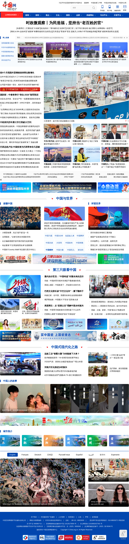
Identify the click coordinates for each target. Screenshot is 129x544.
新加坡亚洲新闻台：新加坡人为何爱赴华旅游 (109, 302)
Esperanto (115, 455)
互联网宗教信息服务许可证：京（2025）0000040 (64, 526)
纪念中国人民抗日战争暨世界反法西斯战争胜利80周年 (22, 177)
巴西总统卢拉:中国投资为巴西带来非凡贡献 (20, 147)
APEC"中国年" (69, 177)
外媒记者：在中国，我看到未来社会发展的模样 (63, 295)
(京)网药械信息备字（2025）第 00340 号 (99, 526)
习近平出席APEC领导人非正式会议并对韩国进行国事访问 (53, 174)
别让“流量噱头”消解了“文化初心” (13, 227)
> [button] (126, 38)
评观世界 (96, 203)
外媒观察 (5, 295)
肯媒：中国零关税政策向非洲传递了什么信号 (62, 310)
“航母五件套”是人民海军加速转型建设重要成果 (18, 81)
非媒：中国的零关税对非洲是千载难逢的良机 (62, 281)
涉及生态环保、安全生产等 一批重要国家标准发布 (20, 99)
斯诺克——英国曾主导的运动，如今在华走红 (109, 306)
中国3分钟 (77, 141)
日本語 (50, 455)
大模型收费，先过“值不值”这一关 (15, 233)
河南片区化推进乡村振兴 (55, 367)
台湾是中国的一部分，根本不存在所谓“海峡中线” (19, 85)
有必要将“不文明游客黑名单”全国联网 (17, 245)
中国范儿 (105, 164)
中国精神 (49, 250)
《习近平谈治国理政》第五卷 (90, 174)
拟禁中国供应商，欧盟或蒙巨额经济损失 (9, 312)
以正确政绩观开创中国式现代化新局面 (17, 241)
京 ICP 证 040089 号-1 (34, 524)
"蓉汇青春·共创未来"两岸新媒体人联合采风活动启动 (21, 113)
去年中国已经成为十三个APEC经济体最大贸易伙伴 (20, 77)
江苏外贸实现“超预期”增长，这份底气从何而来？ (19, 134)
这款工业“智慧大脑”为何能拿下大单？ (61, 354)
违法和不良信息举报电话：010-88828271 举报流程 (107, 520)
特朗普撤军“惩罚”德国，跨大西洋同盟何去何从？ (107, 227)
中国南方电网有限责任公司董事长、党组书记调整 (20, 117)
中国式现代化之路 (64, 347)
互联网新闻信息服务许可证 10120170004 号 (61, 524)
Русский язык (64, 455)
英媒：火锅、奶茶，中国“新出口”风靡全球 (108, 310)
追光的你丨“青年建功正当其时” (53, 28)
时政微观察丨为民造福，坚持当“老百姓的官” (64, 23)
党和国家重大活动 (7, 43)
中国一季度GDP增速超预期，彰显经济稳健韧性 (30, 312)
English (12, 455)
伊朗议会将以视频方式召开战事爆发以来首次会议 (20, 155)
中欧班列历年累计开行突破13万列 (15, 122)
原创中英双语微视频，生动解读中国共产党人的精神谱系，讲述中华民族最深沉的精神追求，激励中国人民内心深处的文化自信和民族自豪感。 (64, 226)
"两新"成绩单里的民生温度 (107, 31)
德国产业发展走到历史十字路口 (103, 237)
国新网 (86, 3)
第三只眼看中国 (64, 270)
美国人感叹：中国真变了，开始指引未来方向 (62, 285)
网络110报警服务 (35, 520)
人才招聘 (61, 517)
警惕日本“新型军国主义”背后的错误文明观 (107, 250)
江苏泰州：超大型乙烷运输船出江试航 (59, 121)
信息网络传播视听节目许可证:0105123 (29, 526)
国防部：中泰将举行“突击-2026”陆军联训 (19, 95)
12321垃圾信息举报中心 (53, 520)
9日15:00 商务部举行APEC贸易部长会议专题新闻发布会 (44, 38)
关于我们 (34, 517)
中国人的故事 (10, 381)
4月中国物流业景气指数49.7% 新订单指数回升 (63, 375)
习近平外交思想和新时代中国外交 (70, 3)
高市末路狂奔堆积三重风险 (101, 233)
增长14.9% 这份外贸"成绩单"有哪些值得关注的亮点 (31, 31)
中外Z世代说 (49, 141)
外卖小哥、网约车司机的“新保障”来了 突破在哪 (19, 142)
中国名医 (47, 164)
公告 (79, 517)
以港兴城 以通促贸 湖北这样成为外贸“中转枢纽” (19, 138)
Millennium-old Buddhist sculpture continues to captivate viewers (28, 504)
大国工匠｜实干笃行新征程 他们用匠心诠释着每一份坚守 (89, 28)
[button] (127, 94)
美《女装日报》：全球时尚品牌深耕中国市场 (109, 314)
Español (79, 455)
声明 (86, 517)
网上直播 (6, 38)
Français (24, 455)
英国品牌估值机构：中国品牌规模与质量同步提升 (20, 126)
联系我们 (71, 517)
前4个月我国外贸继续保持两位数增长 (17, 73)
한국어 (102, 455)
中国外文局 (122, 3)
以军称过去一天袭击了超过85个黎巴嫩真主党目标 (20, 159)
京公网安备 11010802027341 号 (91, 524)
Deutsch (38, 455)
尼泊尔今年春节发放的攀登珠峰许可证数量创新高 (20, 163)
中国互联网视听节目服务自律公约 (14, 520)
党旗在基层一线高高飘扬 (115, 174)
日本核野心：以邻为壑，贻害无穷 (103, 241)
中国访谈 (105, 141)
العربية (91, 455)
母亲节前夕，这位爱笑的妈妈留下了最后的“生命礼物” (23, 410)
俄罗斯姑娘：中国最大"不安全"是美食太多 (61, 300)
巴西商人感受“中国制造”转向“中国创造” (60, 314)
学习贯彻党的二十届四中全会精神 (15, 174)
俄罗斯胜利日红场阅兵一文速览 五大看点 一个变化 (20, 151)
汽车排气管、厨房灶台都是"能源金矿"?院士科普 (63, 362)
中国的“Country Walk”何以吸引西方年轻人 (19, 250)
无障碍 (123, 535)
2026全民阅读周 (86, 177)
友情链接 (95, 517)
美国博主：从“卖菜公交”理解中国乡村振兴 (64, 306)
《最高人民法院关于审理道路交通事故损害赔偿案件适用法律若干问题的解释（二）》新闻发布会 (86, 62)
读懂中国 (7, 203)
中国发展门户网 (96, 3)
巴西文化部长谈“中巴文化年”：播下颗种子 (64, 291)
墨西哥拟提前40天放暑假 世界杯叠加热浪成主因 (19, 167)
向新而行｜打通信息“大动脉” (28, 28)
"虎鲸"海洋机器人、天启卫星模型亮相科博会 (17, 372)
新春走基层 (103, 177)
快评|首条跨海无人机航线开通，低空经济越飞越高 (20, 130)
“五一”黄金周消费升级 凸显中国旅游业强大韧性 (107, 295)
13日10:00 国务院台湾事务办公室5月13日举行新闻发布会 (88, 38)
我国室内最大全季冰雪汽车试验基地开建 (60, 371)
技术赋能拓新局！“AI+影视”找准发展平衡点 (61, 358)
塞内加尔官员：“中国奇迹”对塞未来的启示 (64, 276)
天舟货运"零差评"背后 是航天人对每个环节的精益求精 (74, 31)
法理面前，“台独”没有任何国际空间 (16, 237)
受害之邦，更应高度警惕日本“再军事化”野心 (108, 245)
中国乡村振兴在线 (110, 3)
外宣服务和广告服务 (48, 517)
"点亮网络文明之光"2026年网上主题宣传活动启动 (20, 109)
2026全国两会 (52, 177)
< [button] (124, 38)
